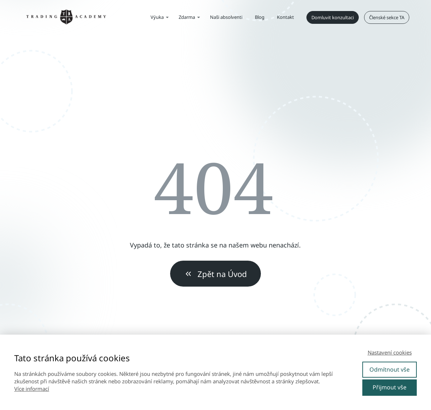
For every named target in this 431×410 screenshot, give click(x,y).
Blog (259, 17)
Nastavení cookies (390, 352)
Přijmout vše (389, 387)
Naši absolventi (226, 17)
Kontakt (285, 17)
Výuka (157, 17)
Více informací (31, 388)
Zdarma (187, 17)
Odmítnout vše (389, 369)
